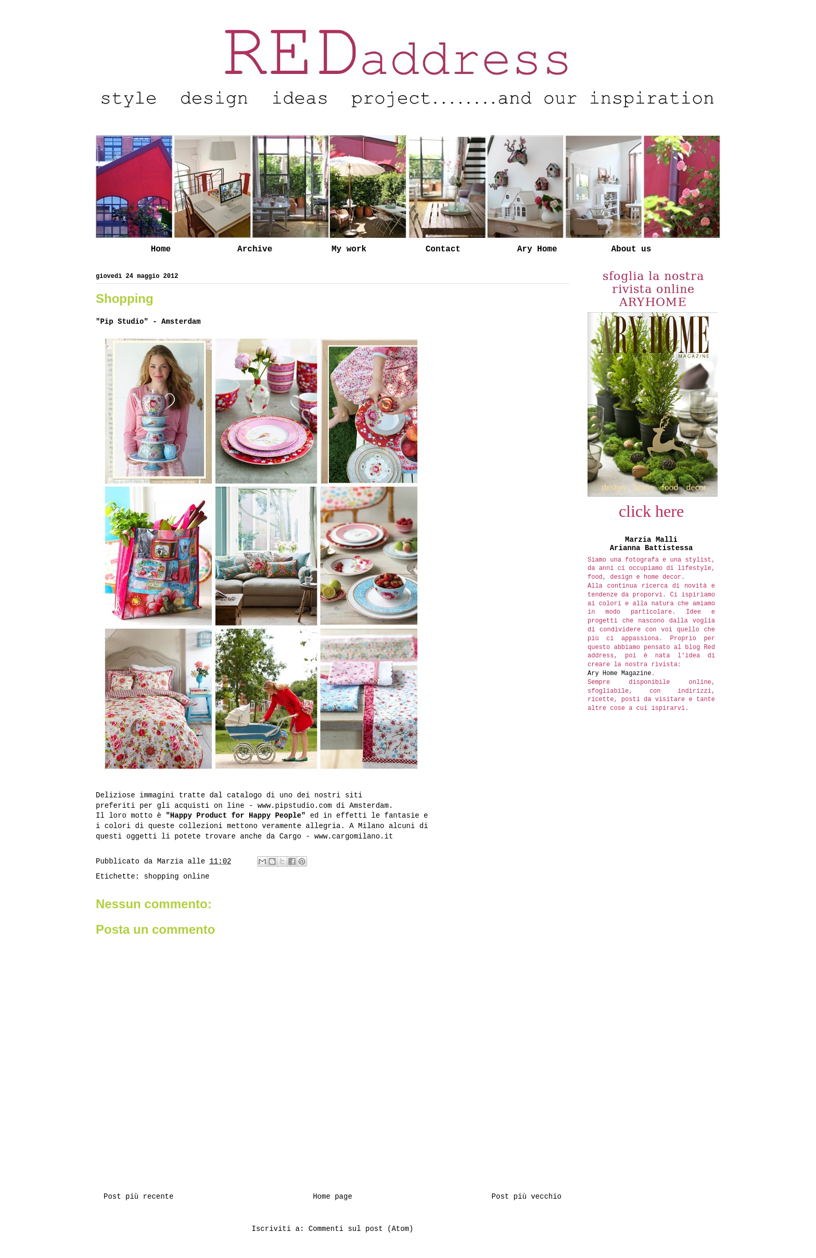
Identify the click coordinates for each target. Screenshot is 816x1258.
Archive (254, 249)
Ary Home (537, 249)
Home (161, 249)
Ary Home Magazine (619, 673)
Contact (443, 249)
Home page (332, 1196)
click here (651, 511)
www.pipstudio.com (295, 806)
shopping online (176, 876)
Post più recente (138, 1196)
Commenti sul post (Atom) (361, 1229)
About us (631, 249)
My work (349, 249)
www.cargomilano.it (353, 836)
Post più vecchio (527, 1196)
